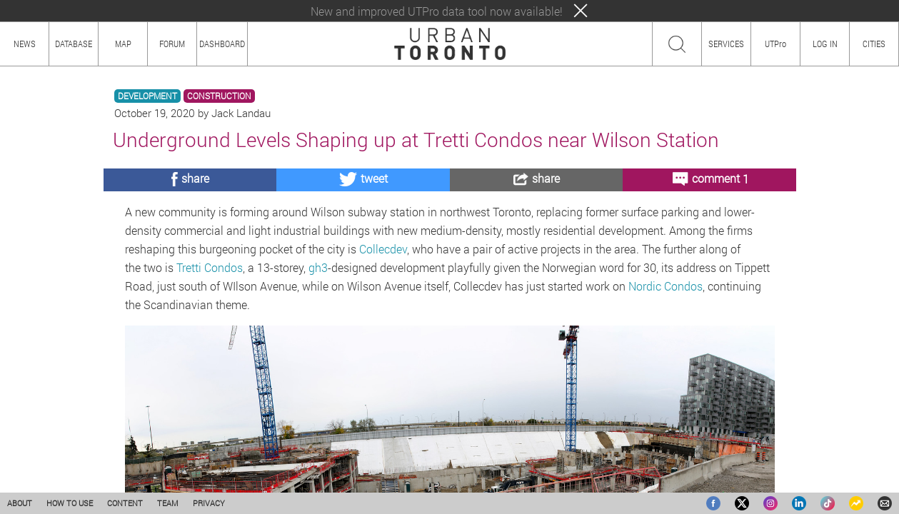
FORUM (172, 43)
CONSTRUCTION (219, 96)
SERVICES (726, 43)
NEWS (25, 43)
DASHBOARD (222, 43)
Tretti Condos (209, 267)
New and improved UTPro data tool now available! (437, 11)
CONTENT (125, 503)
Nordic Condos (665, 285)
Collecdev (383, 248)
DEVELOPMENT (147, 96)
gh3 (318, 267)
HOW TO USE (69, 503)
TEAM (168, 503)
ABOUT (19, 503)
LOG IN (825, 43)
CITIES (874, 43)
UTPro (775, 43)
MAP (123, 43)
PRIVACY (209, 503)
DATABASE (73, 43)
